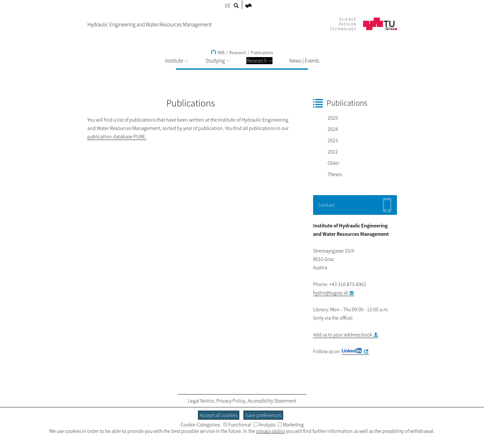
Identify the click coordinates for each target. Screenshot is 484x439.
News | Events (304, 60)
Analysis (264, 424)
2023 (333, 140)
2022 (333, 151)
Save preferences (263, 415)
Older (333, 163)
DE (228, 5)
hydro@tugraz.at (330, 292)
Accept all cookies (218, 415)
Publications (262, 52)
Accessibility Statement (272, 400)
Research (259, 60)
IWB (217, 52)
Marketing (291, 424)
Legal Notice (201, 400)
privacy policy (270, 431)
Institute (176, 60)
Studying (217, 60)
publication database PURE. (116, 136)
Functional (237, 424)
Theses (335, 174)
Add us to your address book (342, 334)
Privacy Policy (230, 400)
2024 (333, 129)
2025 (333, 118)
